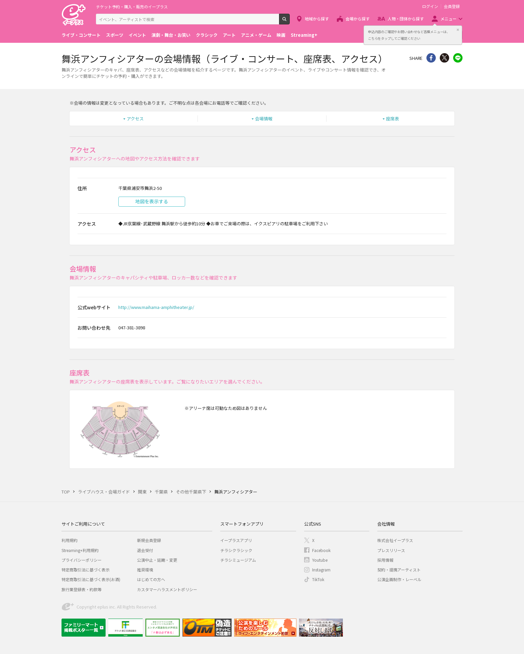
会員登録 (452, 6)
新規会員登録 (149, 540)
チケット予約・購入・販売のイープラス (132, 6)
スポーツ (114, 35)
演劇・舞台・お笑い (170, 35)
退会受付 (145, 550)
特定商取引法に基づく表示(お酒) (90, 579)
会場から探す (358, 18)
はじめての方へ (151, 579)
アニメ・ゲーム (256, 35)
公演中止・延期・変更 (157, 560)
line (458, 58)
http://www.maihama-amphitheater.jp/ (156, 307)
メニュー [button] (448, 18)
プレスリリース (391, 550)
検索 (289, 21)
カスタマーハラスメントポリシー (167, 589)
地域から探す (317, 18)
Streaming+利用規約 (80, 550)
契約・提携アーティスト (399, 569)
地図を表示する (151, 201)
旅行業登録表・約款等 (81, 589)
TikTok (318, 579)
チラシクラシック (236, 550)
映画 (281, 35)
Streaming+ (304, 35)
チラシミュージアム (238, 560)
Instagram (321, 569)
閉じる (458, 29)
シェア (431, 58)
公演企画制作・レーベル (399, 579)
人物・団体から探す (406, 18)
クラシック (207, 35)
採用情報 (385, 560)
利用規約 (69, 540)
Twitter (444, 58)
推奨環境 (145, 569)
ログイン (430, 6)
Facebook (321, 550)
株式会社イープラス (395, 540)
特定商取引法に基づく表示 (85, 569)
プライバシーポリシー (81, 560)
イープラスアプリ (236, 540)
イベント (137, 35)
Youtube (320, 560)
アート (229, 35)
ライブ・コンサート (81, 35)
